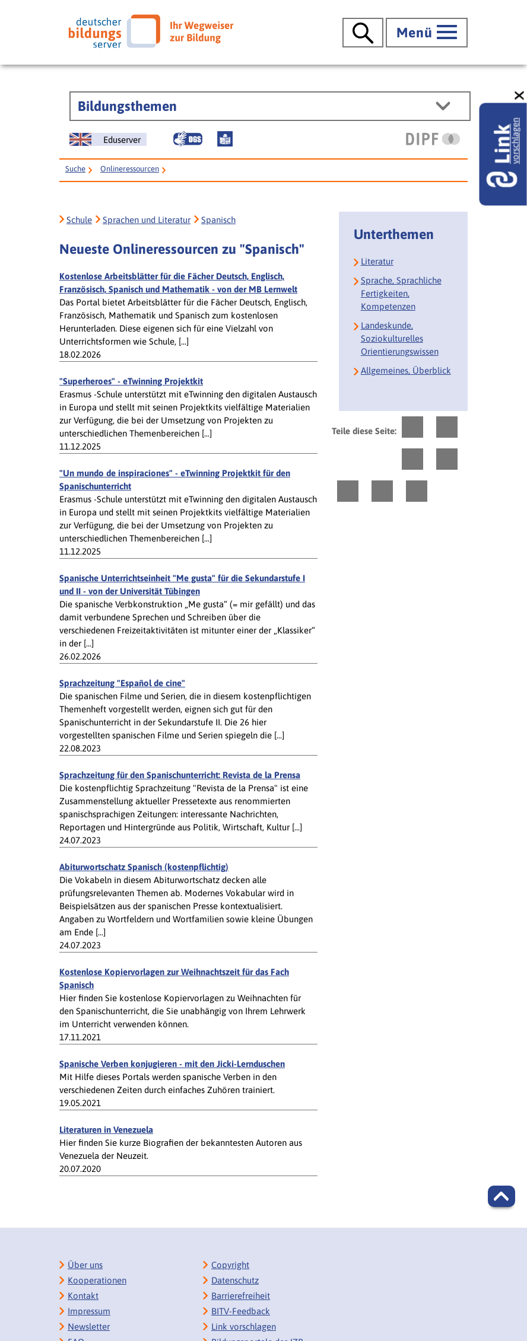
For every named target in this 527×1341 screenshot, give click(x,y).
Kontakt (83, 1296)
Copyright (230, 1265)
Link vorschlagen (243, 1326)
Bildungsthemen (127, 106)
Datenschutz (235, 1280)
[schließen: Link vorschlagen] (520, 95)
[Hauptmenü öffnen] (427, 32)
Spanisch (218, 220)
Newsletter (89, 1326)
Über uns (85, 1265)
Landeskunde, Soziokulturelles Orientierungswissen (400, 338)
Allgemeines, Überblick (406, 370)
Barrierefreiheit (240, 1296)
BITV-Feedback (240, 1311)
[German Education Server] (108, 139)
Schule (79, 220)
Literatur (377, 261)
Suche (75, 168)
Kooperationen (97, 1280)
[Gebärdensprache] (188, 139)
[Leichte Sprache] (224, 139)
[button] (501, 1196)
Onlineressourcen (129, 168)
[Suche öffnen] (362, 32)
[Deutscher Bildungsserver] (150, 30)
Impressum (89, 1311)
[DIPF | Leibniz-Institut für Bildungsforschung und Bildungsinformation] (433, 138)
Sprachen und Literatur (147, 220)
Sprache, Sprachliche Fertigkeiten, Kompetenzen (401, 293)
